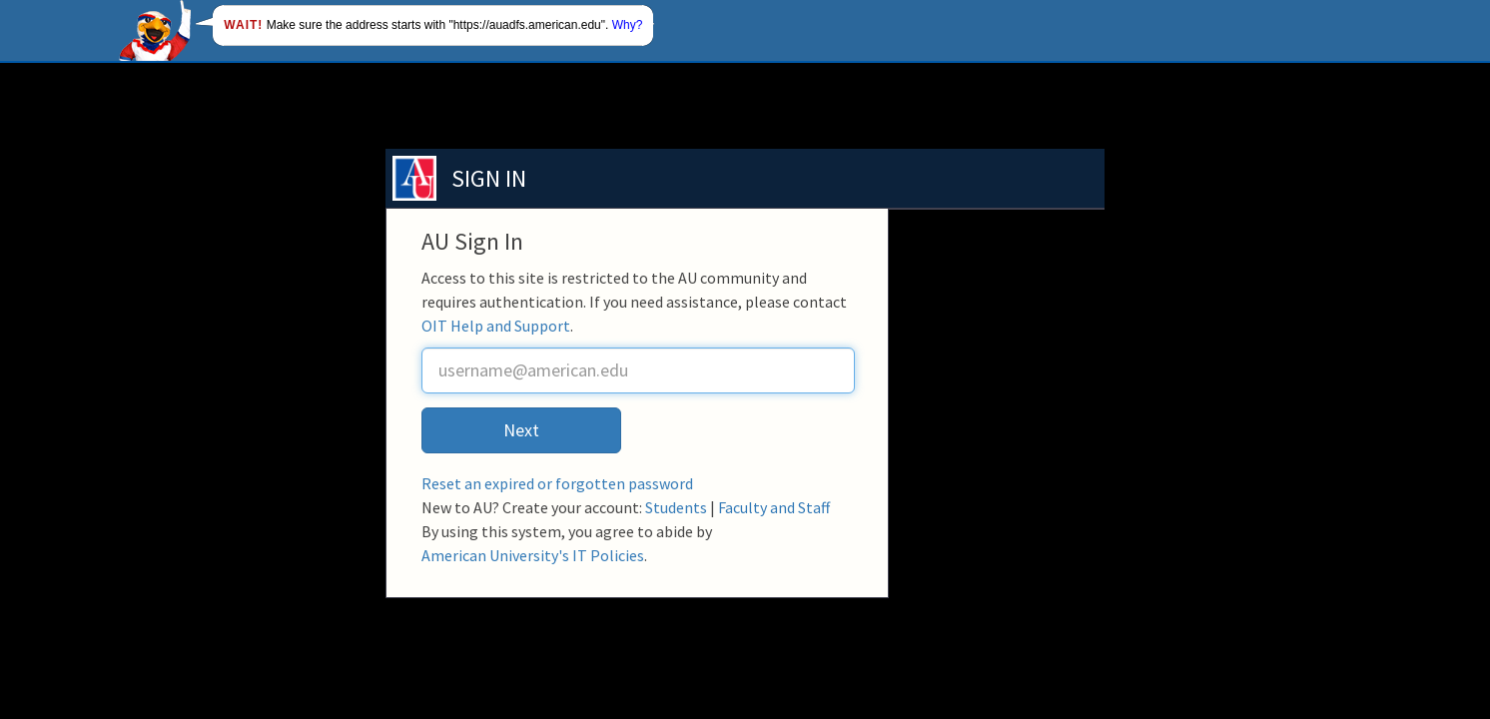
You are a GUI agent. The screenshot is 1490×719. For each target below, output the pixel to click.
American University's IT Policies (532, 555)
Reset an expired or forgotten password (557, 483)
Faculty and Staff (774, 507)
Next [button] (521, 429)
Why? (627, 25)
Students (676, 507)
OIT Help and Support (495, 326)
